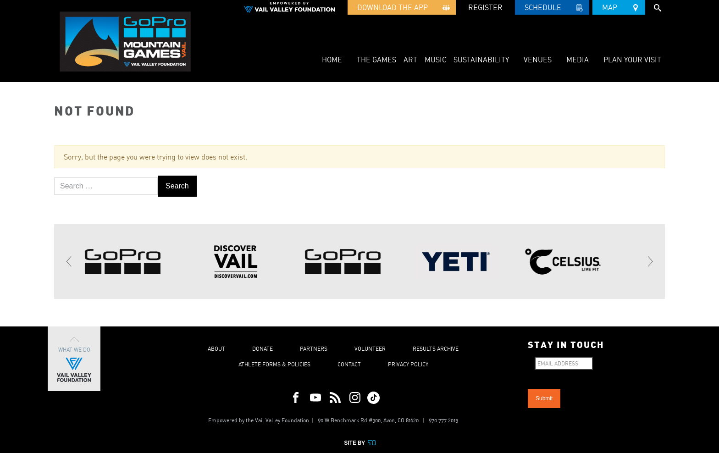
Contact (349, 364)
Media (577, 59)
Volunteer (370, 348)
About (216, 348)
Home (332, 59)
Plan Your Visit (632, 59)
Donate (262, 348)
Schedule (552, 9)
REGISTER (485, 7)
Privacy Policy (408, 364)
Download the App (401, 9)
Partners (313, 348)
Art (410, 59)
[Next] (650, 262)
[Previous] (69, 262)
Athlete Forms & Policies (274, 364)
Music (435, 59)
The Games (376, 59)
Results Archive (436, 348)
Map (619, 6)
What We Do (74, 359)
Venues (538, 59)
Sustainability (481, 59)
